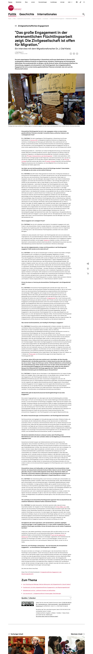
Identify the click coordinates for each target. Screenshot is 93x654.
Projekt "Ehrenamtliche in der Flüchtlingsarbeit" (40, 156)
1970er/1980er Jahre (61, 507)
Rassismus (46, 240)
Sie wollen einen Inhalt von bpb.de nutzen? (47, 616)
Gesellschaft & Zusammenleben (23, 18)
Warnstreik (33, 354)
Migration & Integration (36, 18)
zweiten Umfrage (50, 161)
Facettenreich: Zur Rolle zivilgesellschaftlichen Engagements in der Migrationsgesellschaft (46, 587)
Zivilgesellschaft (51, 298)
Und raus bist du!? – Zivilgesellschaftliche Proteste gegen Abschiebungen (42, 593)
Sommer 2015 (34, 140)
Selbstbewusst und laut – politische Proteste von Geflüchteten (39, 590)
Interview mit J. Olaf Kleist (71, 18)
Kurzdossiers (45, 18)
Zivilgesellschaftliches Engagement (57, 18)
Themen (9, 18)
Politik (14, 18)
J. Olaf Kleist (19, 52)
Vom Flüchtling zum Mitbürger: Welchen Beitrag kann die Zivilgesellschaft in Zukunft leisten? (47, 584)
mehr (70, 2)
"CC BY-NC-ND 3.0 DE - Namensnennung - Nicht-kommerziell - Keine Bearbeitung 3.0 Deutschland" (53, 604)
